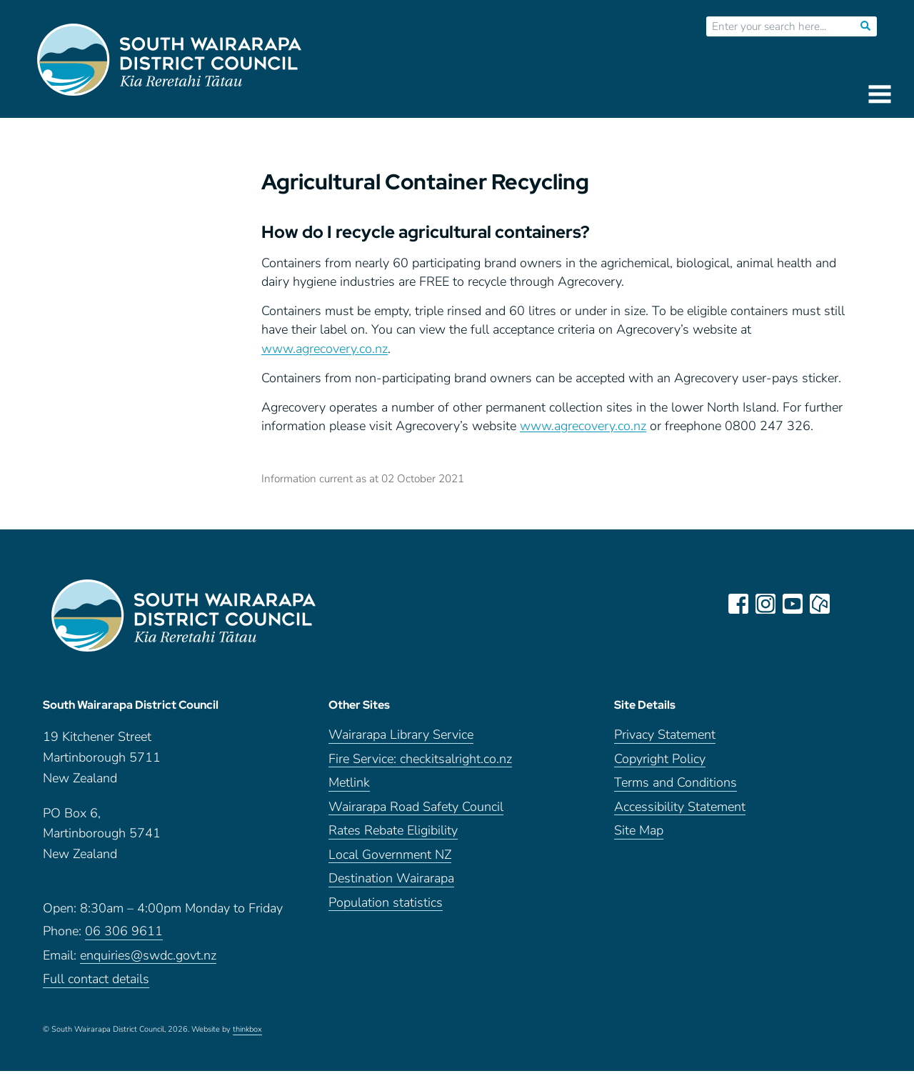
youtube (793, 604)
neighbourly (820, 604)
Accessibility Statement (679, 807)
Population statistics (385, 903)
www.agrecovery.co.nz (324, 348)
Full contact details (96, 979)
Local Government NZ (389, 855)
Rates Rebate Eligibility (393, 830)
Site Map (638, 830)
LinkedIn (847, 604)
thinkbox (247, 1030)
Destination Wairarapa (391, 878)
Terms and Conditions (675, 782)
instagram (765, 604)
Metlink (349, 782)
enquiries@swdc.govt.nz (148, 955)
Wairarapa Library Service (400, 735)
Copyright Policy (659, 759)
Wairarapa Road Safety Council (415, 807)
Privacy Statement (664, 735)
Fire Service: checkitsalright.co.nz (420, 759)
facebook (738, 604)
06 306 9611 (124, 931)
